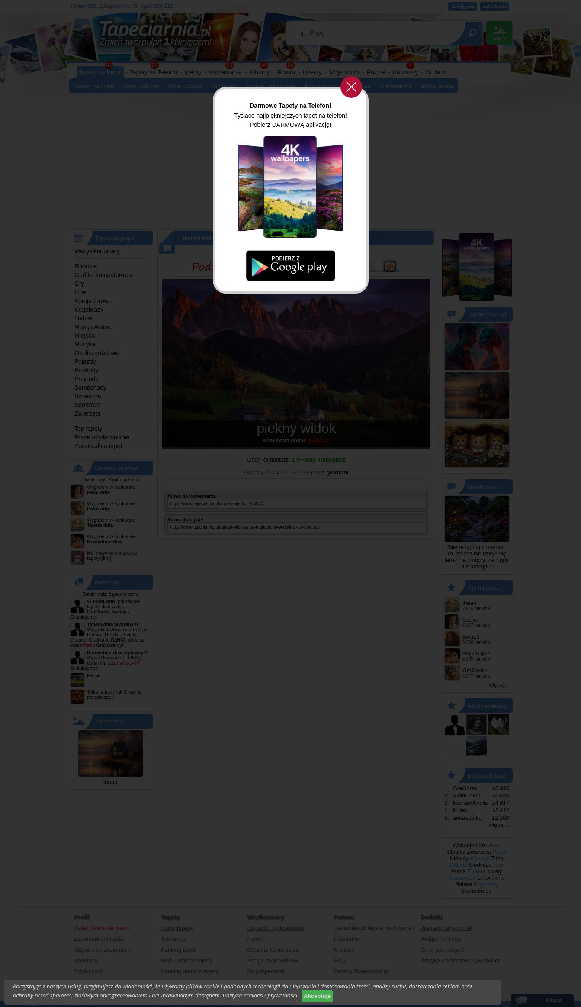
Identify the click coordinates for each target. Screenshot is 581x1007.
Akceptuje (317, 996)
